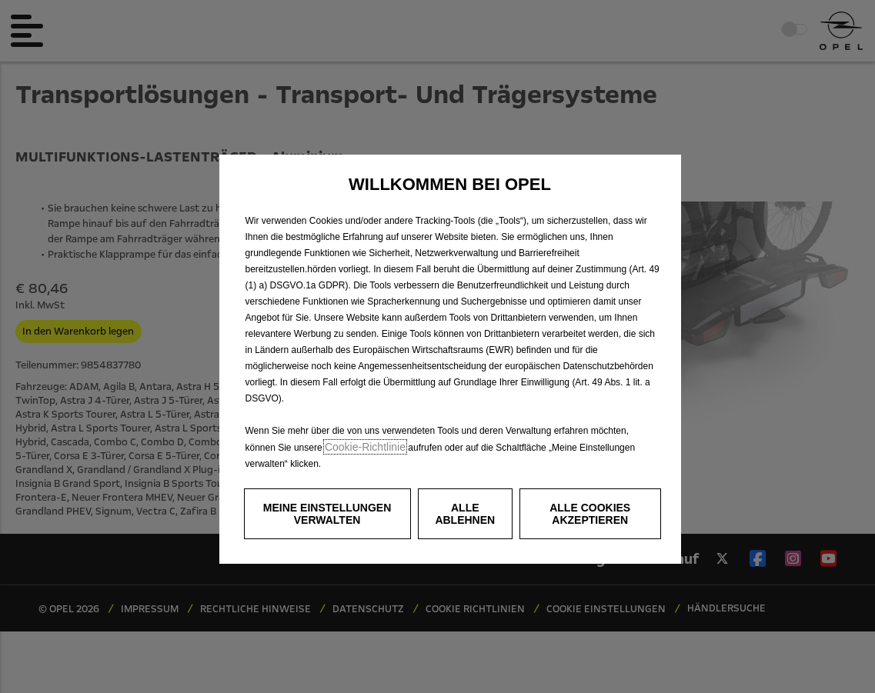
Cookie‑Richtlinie (365, 447)
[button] (327, 513)
